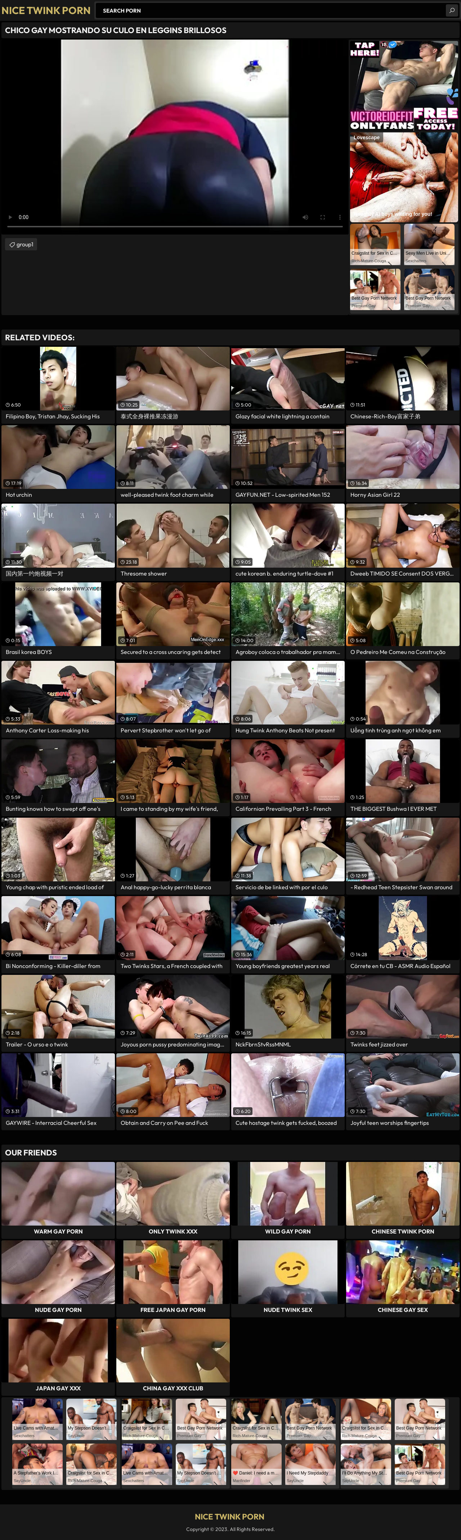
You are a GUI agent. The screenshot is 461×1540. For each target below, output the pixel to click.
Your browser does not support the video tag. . (175, 137)
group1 (25, 244)
